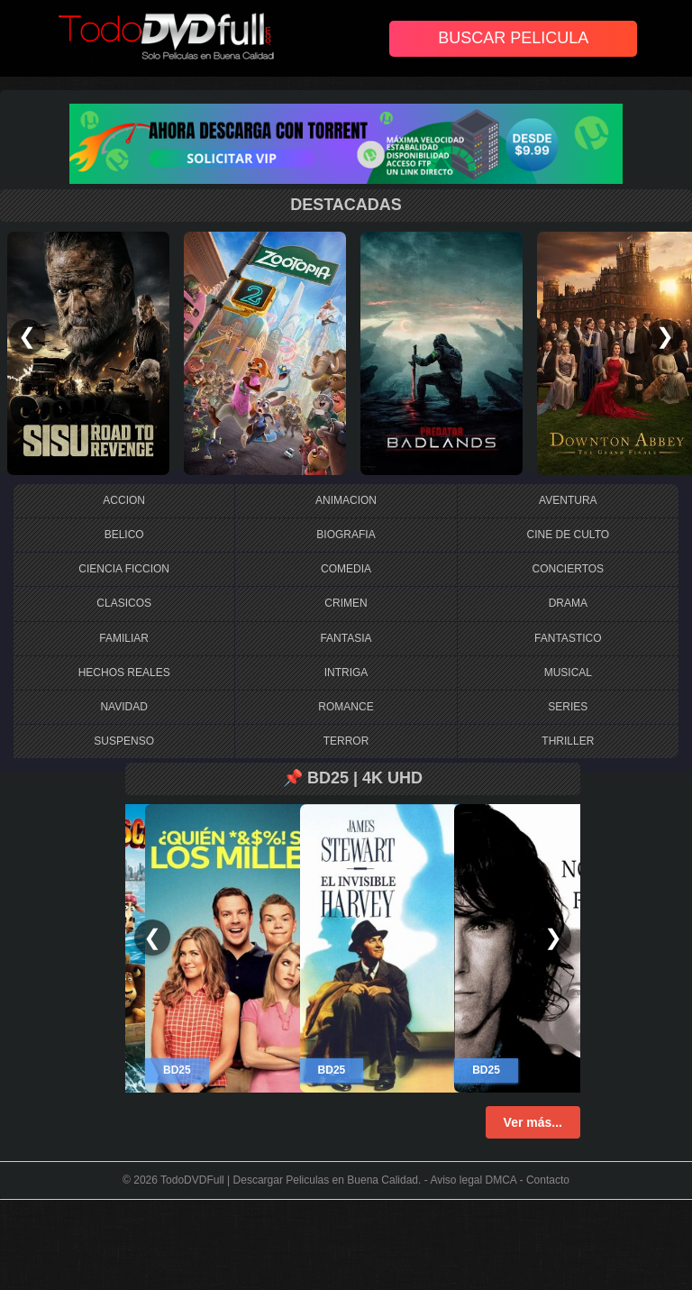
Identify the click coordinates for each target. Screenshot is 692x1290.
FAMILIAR (124, 638)
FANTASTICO (567, 638)
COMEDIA (346, 569)
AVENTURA (567, 500)
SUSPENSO (124, 741)
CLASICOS (123, 603)
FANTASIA (345, 638)
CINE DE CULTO (568, 534)
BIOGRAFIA (345, 534)
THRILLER (568, 741)
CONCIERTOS (569, 569)
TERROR (346, 741)
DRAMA (568, 603)
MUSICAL (568, 672)
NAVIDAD (123, 706)
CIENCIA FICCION (123, 569)
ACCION (124, 500)
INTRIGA (346, 672)
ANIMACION (346, 500)
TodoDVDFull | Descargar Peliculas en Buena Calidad (289, 1180)
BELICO (124, 534)
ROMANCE (345, 706)
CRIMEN (345, 603)
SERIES (567, 706)
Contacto (547, 1180)
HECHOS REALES (124, 672)
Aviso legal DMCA (473, 1180)
